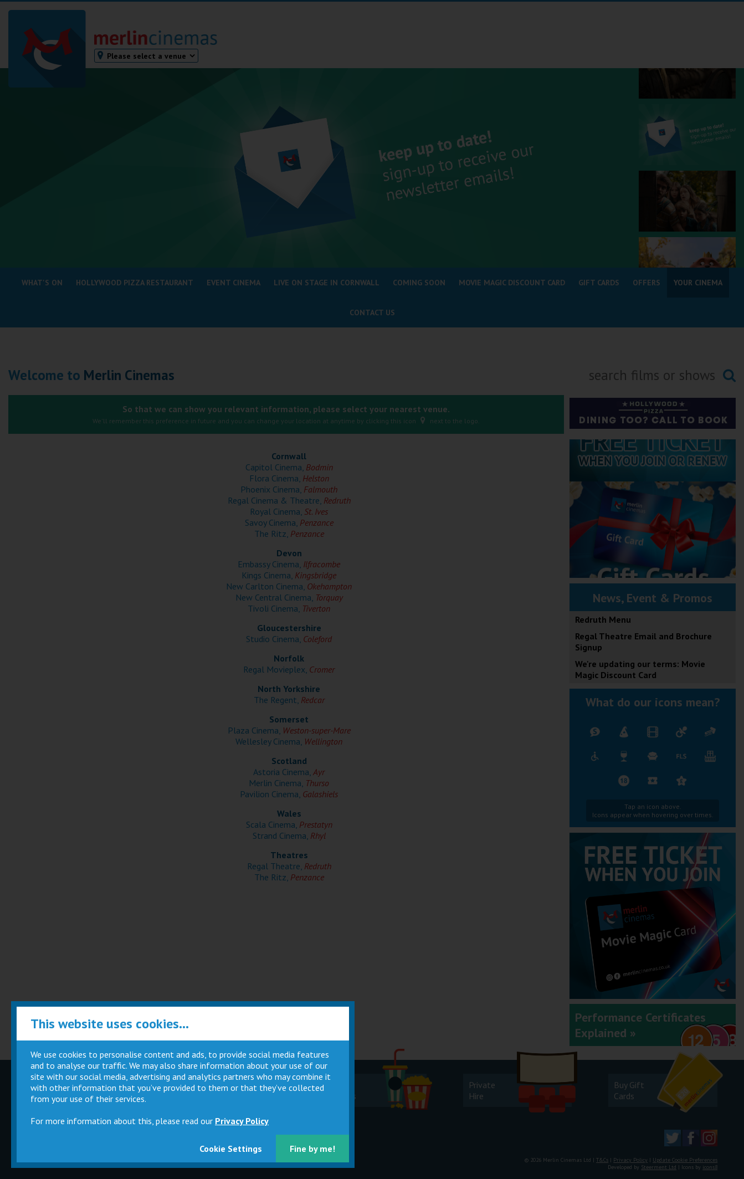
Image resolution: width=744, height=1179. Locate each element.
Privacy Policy (242, 1120)
